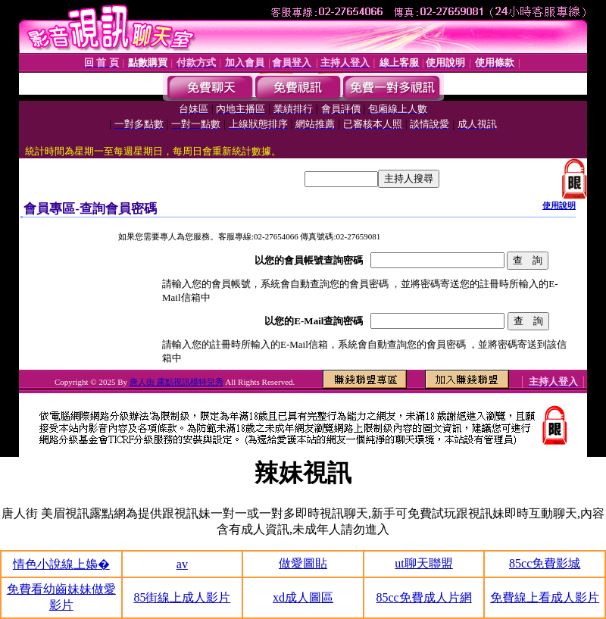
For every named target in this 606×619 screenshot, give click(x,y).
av (182, 564)
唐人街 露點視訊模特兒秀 (176, 381)
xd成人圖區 (303, 597)
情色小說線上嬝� (61, 564)
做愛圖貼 (303, 563)
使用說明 (559, 205)
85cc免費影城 (544, 563)
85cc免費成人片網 (423, 597)
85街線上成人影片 (181, 597)
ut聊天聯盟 (423, 563)
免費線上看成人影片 (544, 597)
